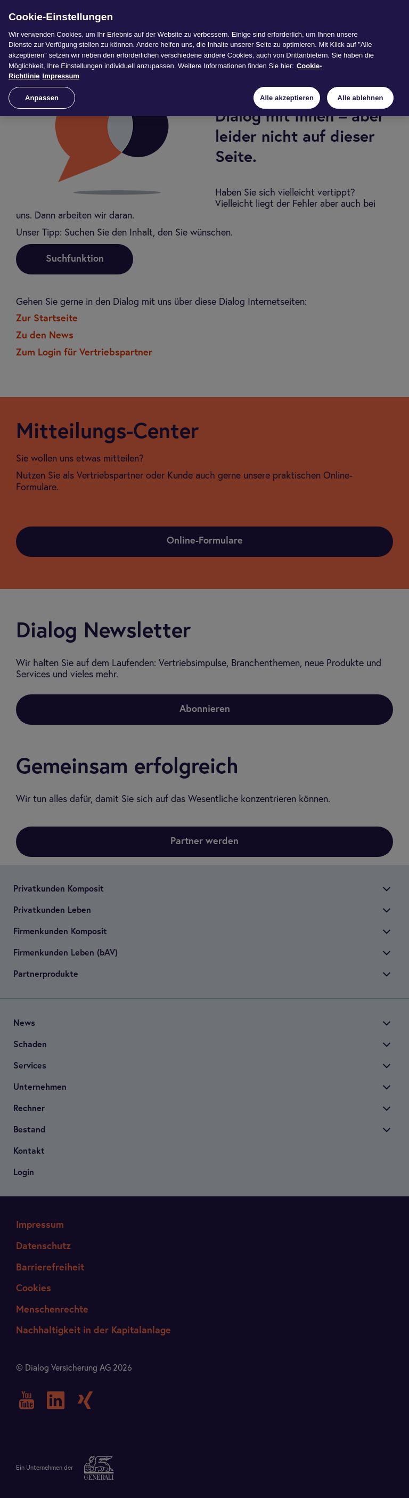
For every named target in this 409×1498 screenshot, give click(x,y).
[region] (204, 58)
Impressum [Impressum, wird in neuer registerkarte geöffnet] (61, 76)
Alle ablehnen (360, 98)
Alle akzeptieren (287, 98)
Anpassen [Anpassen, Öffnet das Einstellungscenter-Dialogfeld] (42, 98)
